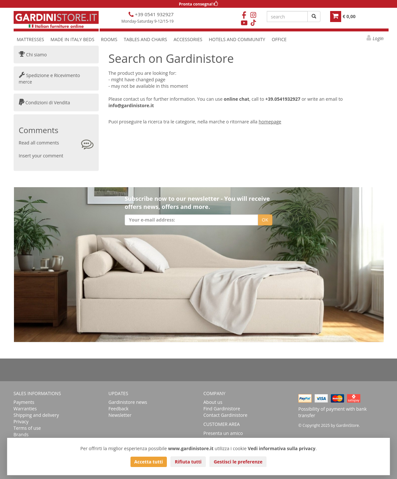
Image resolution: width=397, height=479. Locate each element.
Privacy (21, 421)
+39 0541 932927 (154, 14)
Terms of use (27, 428)
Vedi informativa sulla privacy (282, 448)
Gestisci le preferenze (238, 462)
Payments (24, 402)
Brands (21, 434)
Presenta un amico (223, 433)
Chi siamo (33, 54)
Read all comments (39, 143)
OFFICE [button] (279, 39)
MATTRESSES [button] (30, 39)
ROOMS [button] (109, 39)
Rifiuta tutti (188, 462)
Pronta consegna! (198, 4)
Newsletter (119, 415)
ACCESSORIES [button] (188, 39)
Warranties (25, 408)
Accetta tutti (148, 462)
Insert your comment (41, 156)
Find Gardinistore (222, 408)
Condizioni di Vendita (44, 102)
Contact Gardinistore (226, 415)
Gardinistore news (127, 402)
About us (213, 402)
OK (265, 220)
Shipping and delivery (36, 415)
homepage (270, 122)
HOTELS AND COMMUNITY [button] (237, 39)
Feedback (118, 408)
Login (378, 38)
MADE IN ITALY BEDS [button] (72, 39)
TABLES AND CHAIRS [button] (145, 39)
